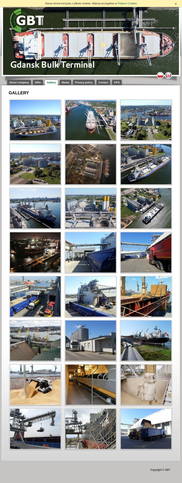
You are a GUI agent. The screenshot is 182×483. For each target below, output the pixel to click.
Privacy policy (84, 82)
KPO (117, 82)
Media (65, 82)
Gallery (51, 82)
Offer (38, 82)
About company (19, 82)
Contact (103, 82)
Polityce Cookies (127, 3)
